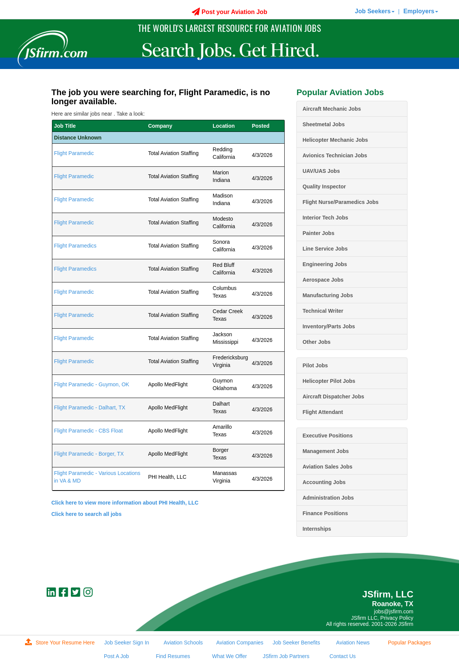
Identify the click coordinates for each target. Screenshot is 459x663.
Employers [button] (420, 11)
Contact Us (342, 656)
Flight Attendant (322, 412)
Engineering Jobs (324, 264)
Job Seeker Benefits (296, 642)
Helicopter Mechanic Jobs (335, 140)
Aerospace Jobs (322, 280)
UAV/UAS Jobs (321, 171)
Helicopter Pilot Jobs (328, 381)
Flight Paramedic (74, 153)
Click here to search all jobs (87, 514)
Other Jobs (316, 342)
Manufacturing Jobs (327, 295)
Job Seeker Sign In (126, 642)
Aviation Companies (239, 642)
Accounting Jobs (324, 482)
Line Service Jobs (325, 249)
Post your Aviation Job (229, 12)
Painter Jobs (318, 233)
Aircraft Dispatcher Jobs (333, 396)
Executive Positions (327, 436)
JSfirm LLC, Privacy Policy (382, 618)
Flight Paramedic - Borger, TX (89, 454)
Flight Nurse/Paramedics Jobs (340, 202)
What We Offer (229, 656)
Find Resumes (173, 656)
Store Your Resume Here (60, 642)
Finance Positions (325, 513)
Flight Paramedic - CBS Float (88, 431)
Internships (316, 529)
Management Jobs (325, 451)
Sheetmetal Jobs (323, 124)
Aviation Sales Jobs (327, 467)
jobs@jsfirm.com (394, 611)
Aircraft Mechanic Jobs (331, 109)
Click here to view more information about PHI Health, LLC (125, 503)
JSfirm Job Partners (286, 656)
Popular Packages (409, 642)
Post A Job (116, 656)
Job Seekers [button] (374, 11)
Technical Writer (322, 311)
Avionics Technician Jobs (334, 155)
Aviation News (353, 642)
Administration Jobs (328, 498)
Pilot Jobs (315, 365)
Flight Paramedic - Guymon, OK (91, 384)
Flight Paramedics (75, 246)
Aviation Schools (183, 642)
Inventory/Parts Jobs (328, 326)
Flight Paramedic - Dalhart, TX (89, 407)
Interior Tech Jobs (325, 218)
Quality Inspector (324, 186)
